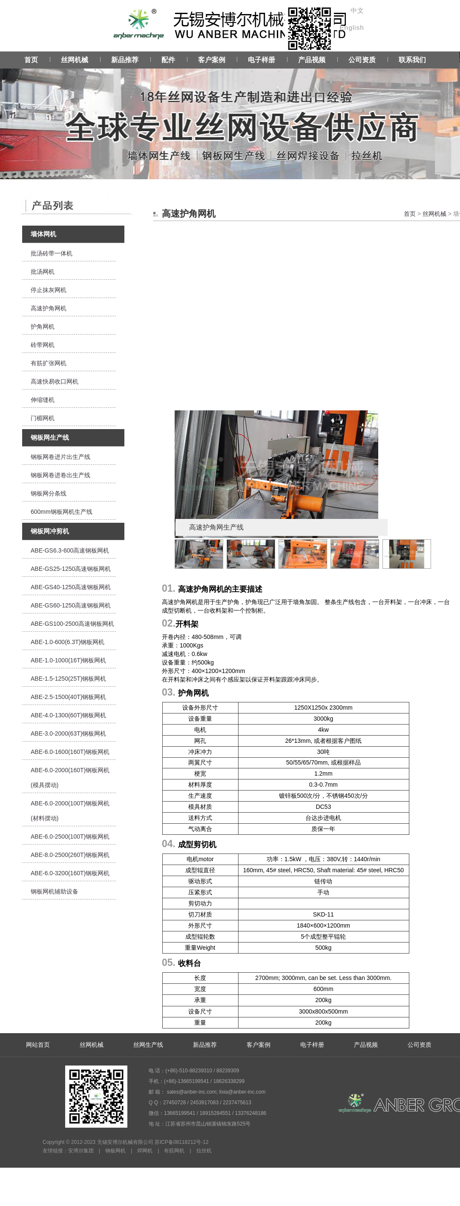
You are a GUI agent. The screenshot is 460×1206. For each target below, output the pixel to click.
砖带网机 (43, 344)
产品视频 (311, 59)
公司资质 (362, 59)
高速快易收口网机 (54, 381)
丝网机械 (74, 59)
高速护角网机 (48, 308)
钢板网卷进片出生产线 (60, 456)
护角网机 (43, 326)
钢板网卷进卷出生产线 (60, 475)
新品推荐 (124, 59)
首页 (31, 59)
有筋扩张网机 (48, 363)
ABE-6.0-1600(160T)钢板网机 (70, 751)
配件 (168, 59)
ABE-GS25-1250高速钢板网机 (71, 568)
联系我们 (412, 59)
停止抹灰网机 (48, 289)
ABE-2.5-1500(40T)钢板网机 (68, 696)
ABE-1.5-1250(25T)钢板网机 (68, 678)
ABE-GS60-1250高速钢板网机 (71, 605)
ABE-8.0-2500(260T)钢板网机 (70, 854)
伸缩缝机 (43, 399)
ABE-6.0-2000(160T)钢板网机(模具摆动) (70, 777)
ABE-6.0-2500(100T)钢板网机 (70, 836)
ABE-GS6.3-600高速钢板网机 (70, 550)
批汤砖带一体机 (51, 253)
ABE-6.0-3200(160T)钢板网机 (70, 873)
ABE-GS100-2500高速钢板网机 (72, 623)
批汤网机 (43, 271)
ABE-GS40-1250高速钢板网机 (71, 587)
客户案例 (211, 59)
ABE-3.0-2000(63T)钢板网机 (68, 733)
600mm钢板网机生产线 (61, 511)
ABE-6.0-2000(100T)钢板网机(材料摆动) (70, 811)
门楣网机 (43, 418)
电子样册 (261, 59)
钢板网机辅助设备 (54, 891)
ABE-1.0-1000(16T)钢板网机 (68, 660)
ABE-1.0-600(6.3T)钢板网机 (68, 642)
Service (230, 115)
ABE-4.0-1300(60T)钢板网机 (68, 715)
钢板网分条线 (48, 493)
